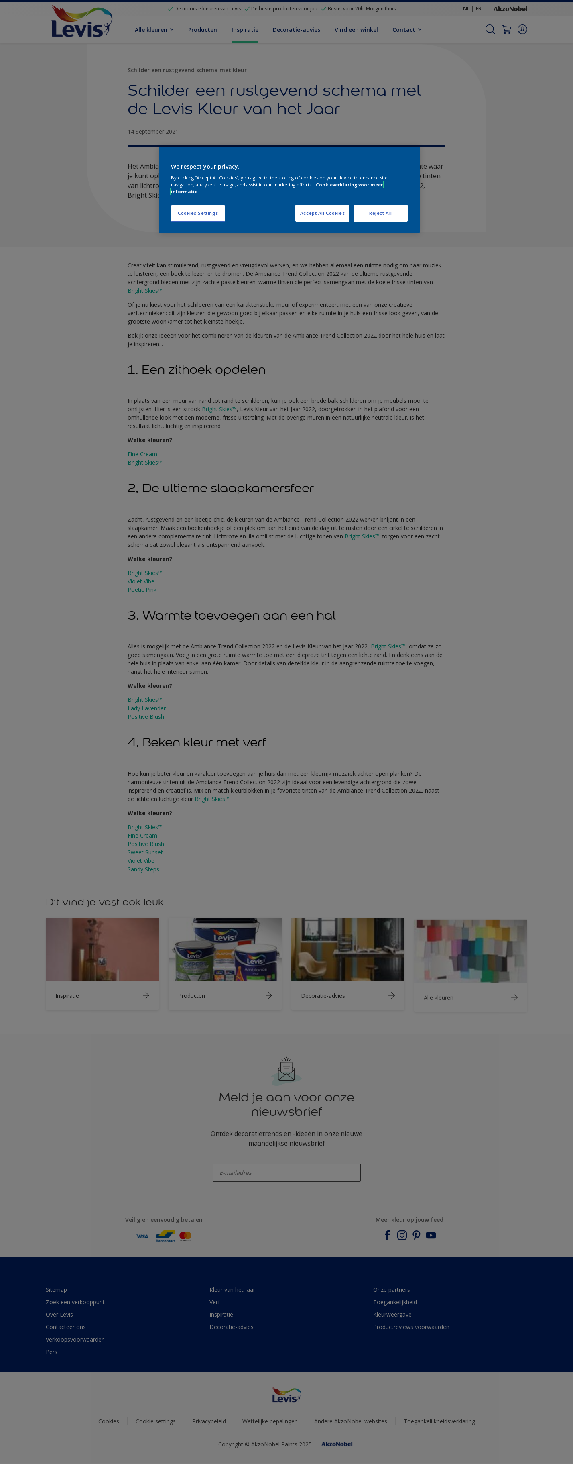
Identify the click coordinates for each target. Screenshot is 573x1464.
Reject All (380, 213)
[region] (289, 190)
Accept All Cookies (322, 213)
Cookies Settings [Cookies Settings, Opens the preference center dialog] (198, 213)
